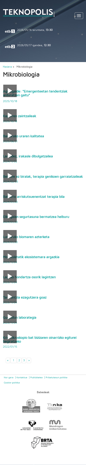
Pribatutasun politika (56, 377)
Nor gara (8, 377)
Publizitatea (36, 377)
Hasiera (7, 66)
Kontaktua (22, 377)
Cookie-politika (12, 382)
